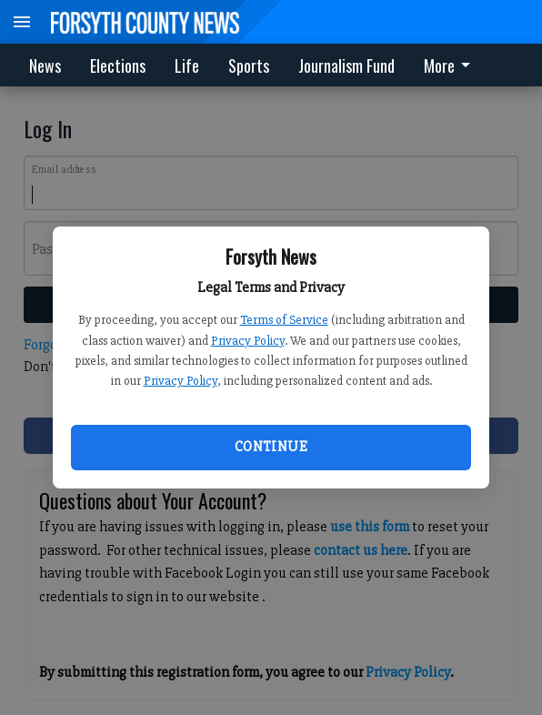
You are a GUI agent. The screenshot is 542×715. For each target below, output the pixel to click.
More (450, 65)
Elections (118, 65)
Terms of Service (284, 319)
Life (187, 65)
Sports (248, 65)
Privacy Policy (248, 340)
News (45, 65)
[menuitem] (452, 65)
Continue (271, 447)
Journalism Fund (346, 65)
